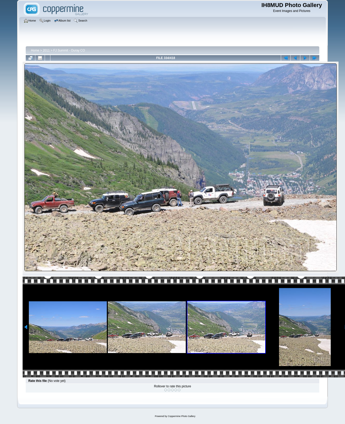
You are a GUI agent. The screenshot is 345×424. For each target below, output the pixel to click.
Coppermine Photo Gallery (181, 416)
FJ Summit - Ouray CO (69, 50)
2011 (46, 50)
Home (35, 50)
